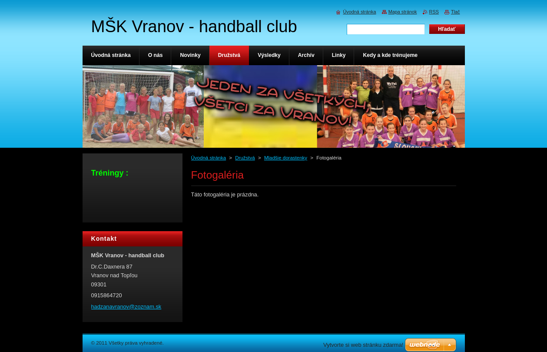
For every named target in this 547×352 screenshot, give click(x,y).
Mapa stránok (402, 11)
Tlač (455, 11)
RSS (434, 11)
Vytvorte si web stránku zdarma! (363, 345)
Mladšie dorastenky (285, 157)
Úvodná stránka (208, 157)
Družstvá (245, 157)
